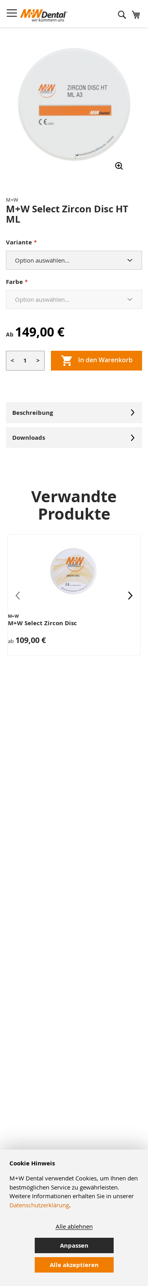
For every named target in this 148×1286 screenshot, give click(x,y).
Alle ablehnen (74, 1226)
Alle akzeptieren (74, 1265)
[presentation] (130, 595)
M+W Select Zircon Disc (42, 623)
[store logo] (43, 15)
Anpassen (74, 1245)
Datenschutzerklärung (39, 1205)
